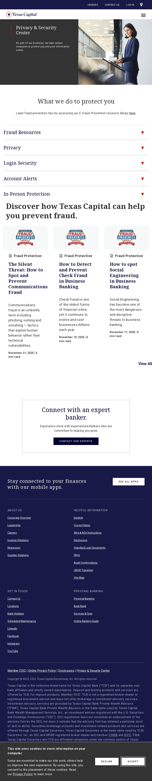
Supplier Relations (18, 555)
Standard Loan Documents (89, 547)
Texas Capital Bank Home (18, 14)
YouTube (12, 651)
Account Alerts (20, 178)
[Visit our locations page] (141, 5)
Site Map (79, 577)
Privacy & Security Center (93, 670)
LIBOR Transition (83, 570)
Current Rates (82, 525)
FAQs (77, 555)
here (132, 113)
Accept (133, 761)
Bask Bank (80, 606)
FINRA (113, 735)
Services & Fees (83, 613)
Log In (130, 4)
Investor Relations (18, 540)
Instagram (13, 643)
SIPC (127, 735)
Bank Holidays (15, 613)
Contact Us (112, 5)
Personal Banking (84, 598)
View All (145, 364)
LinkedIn (12, 628)
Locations (13, 606)
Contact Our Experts (76, 441)
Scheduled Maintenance (21, 621)
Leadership (14, 525)
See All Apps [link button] (129, 481)
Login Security (20, 163)
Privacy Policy (23, 774)
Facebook (13, 636)
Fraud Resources (22, 132)
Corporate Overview (19, 517)
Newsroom (13, 547)
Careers (92, 5)
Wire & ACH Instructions (88, 532)
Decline (107, 761)
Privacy (12, 147)
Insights (78, 517)
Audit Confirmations (86, 562)
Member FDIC (16, 670)
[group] (25, 294)
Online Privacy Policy (42, 670)
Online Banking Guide (86, 621)
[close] (143, 14)
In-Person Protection (27, 194)
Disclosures (80, 540)
